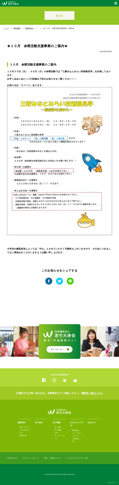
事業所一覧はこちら (92, 393)
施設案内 (21, 422)
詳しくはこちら (57, 349)
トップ (6, 28)
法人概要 (56, 422)
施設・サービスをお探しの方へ (25, 430)
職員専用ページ (112, 482)
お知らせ (91, 422)
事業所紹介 (29, 28)
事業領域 (23, 435)
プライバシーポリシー (30, 458)
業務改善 (75, 430)
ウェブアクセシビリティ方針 (77, 458)
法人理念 (58, 427)
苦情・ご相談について (52, 458)
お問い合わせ (12, 458)
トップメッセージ (60, 437)
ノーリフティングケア (77, 434)
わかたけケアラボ (77, 424)
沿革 (56, 433)
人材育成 (75, 439)
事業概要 (16, 28)
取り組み (39, 422)
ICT (73, 441)
